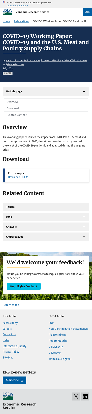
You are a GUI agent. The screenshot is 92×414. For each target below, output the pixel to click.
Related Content (17, 115)
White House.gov (59, 359)
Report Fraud (57, 340)
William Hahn (32, 60)
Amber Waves (14, 236)
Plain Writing (56, 334)
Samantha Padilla (51, 60)
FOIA (51, 323)
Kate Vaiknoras (14, 60)
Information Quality (14, 346)
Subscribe (12, 380)
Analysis (11, 226)
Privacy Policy (11, 352)
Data (9, 217)
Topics (10, 207)
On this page (14, 91)
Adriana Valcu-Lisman (74, 60)
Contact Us (9, 334)
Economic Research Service (32, 12)
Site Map (8, 357)
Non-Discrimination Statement (67, 328)
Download (13, 108)
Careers (7, 328)
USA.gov (54, 352)
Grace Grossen (15, 64)
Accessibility (10, 323)
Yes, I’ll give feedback (23, 286)
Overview (12, 102)
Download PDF (17, 177)
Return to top (11, 305)
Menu (87, 12)
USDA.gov (54, 346)
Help (6, 340)
